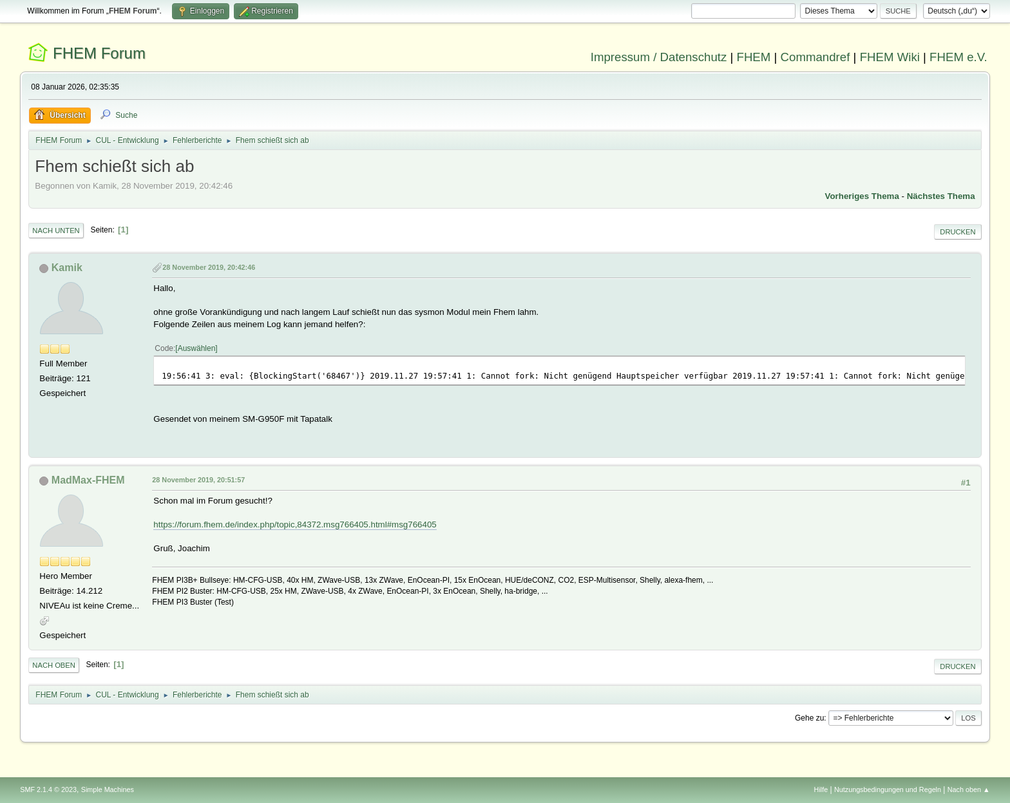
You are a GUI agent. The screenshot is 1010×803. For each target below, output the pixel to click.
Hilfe (821, 789)
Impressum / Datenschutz (659, 57)
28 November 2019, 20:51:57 (198, 480)
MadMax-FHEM (88, 480)
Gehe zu (809, 718)
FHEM (753, 57)
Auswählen (197, 348)
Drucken (957, 232)
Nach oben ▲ (969, 789)
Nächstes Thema (941, 196)
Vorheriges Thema (862, 196)
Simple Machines (107, 789)
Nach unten (55, 230)
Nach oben (53, 665)
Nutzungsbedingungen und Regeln (887, 789)
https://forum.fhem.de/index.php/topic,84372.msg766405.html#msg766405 (294, 524)
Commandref (815, 57)
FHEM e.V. (958, 57)
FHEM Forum (99, 53)
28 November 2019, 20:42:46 (208, 267)
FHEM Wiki (890, 57)
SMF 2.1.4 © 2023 (48, 789)
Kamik (67, 267)
